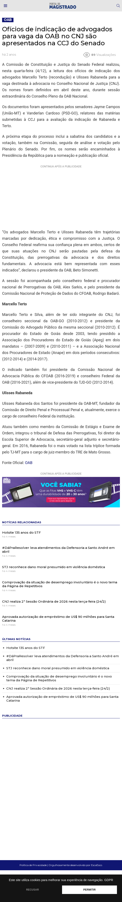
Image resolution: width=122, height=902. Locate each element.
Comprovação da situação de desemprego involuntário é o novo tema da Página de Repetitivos (59, 584)
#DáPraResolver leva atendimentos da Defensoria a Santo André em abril (58, 550)
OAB (28, 462)
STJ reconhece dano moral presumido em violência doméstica (53, 567)
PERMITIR (89, 889)
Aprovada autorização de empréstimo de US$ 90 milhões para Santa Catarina (58, 618)
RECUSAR (32, 889)
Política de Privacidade (33, 865)
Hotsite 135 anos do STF (21, 532)
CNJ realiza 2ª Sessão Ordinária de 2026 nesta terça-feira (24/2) (54, 601)
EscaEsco (96, 865)
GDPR (108, 880)
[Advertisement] (61, 196)
